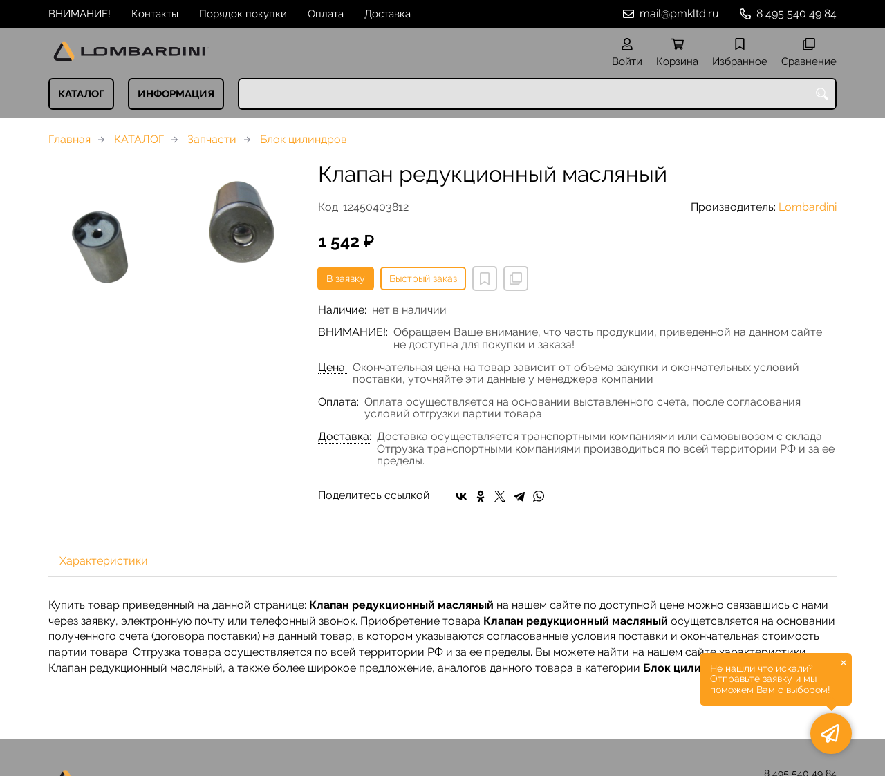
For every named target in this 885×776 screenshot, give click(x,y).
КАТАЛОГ (81, 94)
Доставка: (344, 436)
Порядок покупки (243, 14)
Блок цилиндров (303, 139)
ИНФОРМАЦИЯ (176, 94)
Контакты (154, 14)
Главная (69, 139)
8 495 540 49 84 (796, 13)
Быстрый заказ (423, 278)
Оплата (326, 14)
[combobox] (537, 94)
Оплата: (338, 402)
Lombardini (808, 207)
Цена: (332, 367)
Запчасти (211, 139)
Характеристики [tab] (103, 560)
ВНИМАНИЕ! (79, 14)
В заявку (345, 278)
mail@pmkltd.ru (679, 13)
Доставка (387, 14)
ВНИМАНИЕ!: (353, 332)
